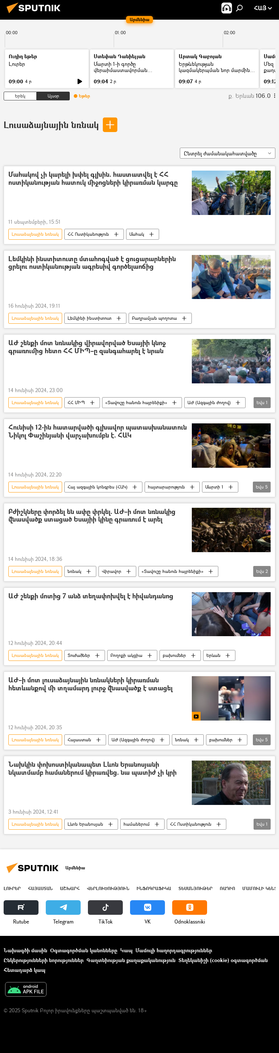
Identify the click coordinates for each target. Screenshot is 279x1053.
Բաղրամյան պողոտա (154, 318)
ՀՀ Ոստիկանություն (88, 234)
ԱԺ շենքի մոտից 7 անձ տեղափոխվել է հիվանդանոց (90, 596)
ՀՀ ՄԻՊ (76, 402)
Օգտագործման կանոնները (83, 950)
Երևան (213, 655)
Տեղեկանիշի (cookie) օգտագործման (223, 960)
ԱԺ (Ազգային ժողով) (209, 402)
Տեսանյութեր (195, 888)
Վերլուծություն (108, 888)
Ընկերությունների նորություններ (44, 960)
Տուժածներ (79, 655)
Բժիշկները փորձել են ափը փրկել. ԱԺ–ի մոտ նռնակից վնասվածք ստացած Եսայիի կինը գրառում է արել (91, 516)
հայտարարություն (166, 487)
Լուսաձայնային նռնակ (51, 125)
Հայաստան (79, 740)
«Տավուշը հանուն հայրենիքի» (136, 402)
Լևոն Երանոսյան (85, 824)
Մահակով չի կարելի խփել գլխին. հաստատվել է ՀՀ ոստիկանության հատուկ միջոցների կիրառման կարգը (93, 179)
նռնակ (74, 571)
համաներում (137, 824)
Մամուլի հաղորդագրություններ (174, 950)
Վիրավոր (111, 571)
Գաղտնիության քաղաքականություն (130, 960)
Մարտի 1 (214, 487)
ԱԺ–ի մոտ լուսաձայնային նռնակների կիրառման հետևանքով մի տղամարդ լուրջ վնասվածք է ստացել (90, 684)
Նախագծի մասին (25, 950)
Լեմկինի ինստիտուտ (90, 318)
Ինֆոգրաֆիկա (154, 888)
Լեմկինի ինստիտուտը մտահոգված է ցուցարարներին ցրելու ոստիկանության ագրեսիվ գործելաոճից (92, 263)
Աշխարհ (70, 888)
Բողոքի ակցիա (126, 655)
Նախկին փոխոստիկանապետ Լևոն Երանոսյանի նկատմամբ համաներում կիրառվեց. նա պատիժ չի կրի (92, 769)
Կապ (126, 950)
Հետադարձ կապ (24, 969)
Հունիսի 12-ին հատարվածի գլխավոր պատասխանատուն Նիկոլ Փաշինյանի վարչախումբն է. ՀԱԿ (97, 431)
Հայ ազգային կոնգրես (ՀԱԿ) (98, 487)
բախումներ (174, 655)
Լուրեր (17, 63)
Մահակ (136, 234)
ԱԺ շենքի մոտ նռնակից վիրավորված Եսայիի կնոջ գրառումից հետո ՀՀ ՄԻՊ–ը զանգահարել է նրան (87, 347)
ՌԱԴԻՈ (227, 888)
